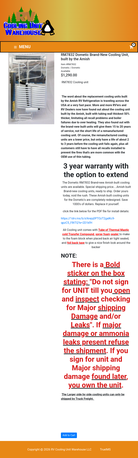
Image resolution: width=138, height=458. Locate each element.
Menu (22, 46)
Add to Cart (69, 435)
